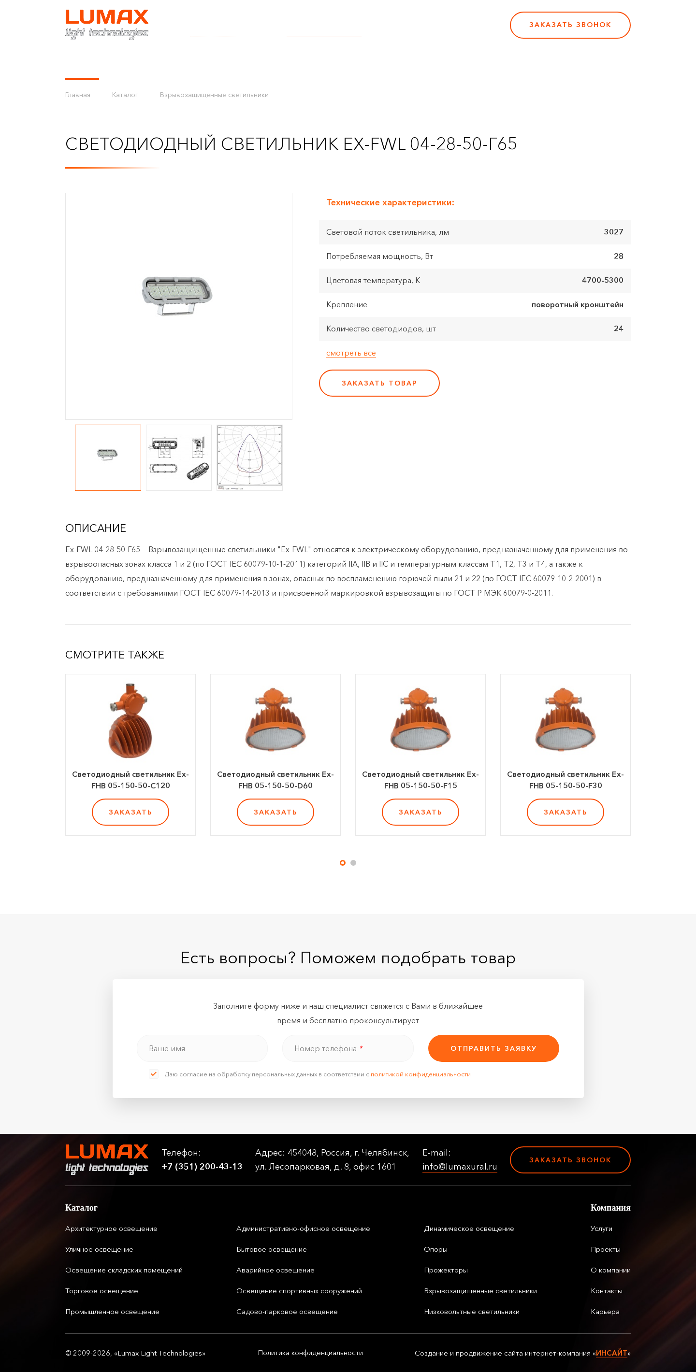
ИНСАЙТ (611, 1353)
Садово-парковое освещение (287, 1311)
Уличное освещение (99, 1249)
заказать (131, 812)
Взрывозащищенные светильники (214, 94)
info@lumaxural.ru (324, 31)
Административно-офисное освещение (303, 1228)
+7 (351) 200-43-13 (436, 31)
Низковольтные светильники (472, 1311)
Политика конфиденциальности (310, 1352)
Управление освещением (162, 62)
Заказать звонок (570, 24)
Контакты (387, 62)
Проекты (279, 62)
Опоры (436, 1249)
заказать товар (380, 383)
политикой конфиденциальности (421, 1074)
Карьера (434, 62)
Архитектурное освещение (111, 1228)
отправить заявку (493, 1048)
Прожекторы (446, 1269)
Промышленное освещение (112, 1311)
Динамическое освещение (469, 1228)
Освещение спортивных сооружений (299, 1290)
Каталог (82, 62)
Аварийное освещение (275, 1269)
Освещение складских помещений (124, 1269)
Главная (77, 94)
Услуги (238, 62)
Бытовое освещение (271, 1249)
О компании (333, 62)
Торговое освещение (101, 1290)
